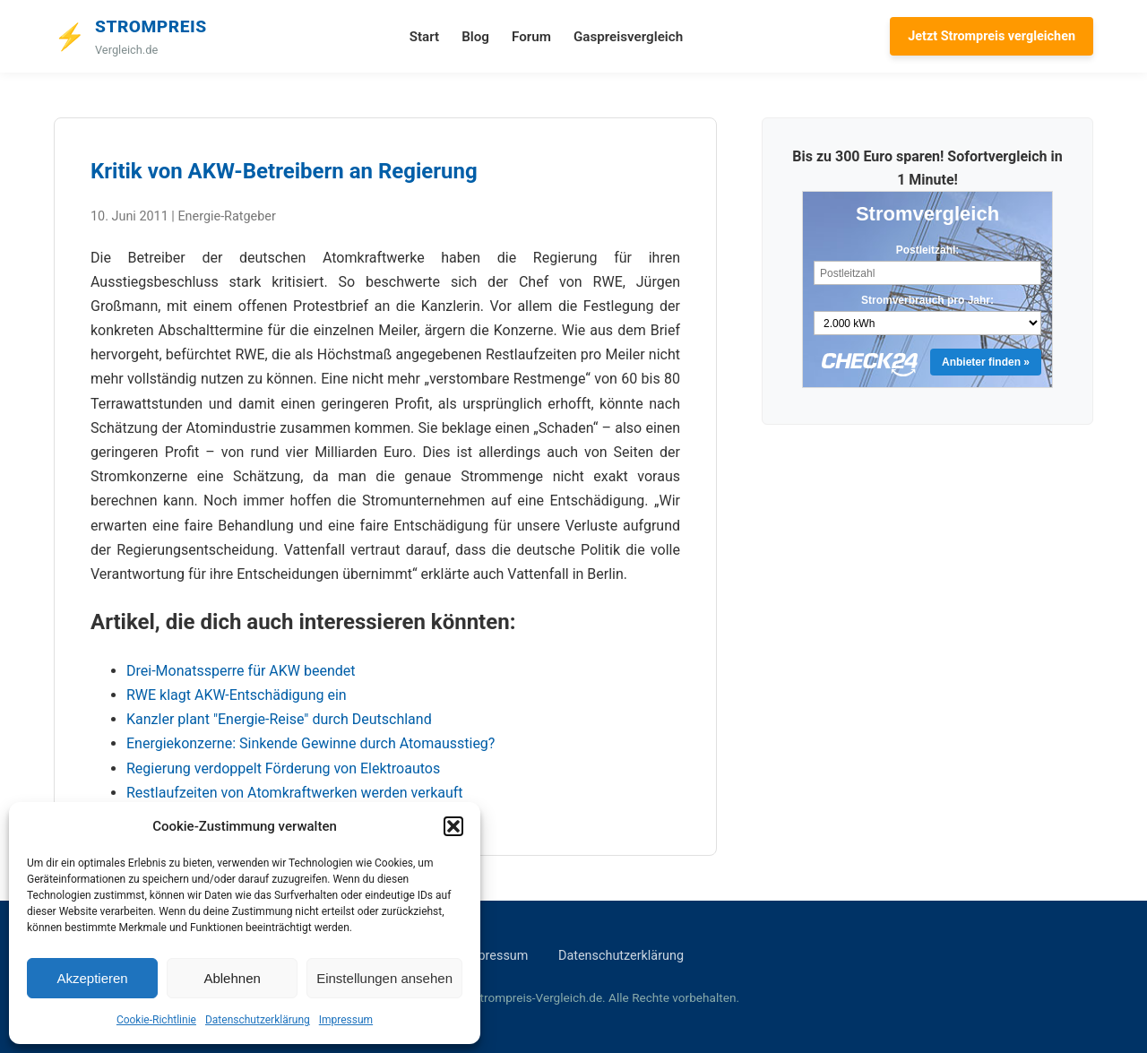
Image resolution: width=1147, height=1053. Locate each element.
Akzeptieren (91, 978)
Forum (531, 37)
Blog (475, 37)
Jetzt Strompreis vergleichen (991, 36)
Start (424, 37)
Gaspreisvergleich (628, 37)
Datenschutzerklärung (257, 1020)
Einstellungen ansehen (384, 978)
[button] (453, 826)
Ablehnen (231, 978)
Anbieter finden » (986, 362)
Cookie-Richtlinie (156, 1020)
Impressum (346, 1020)
